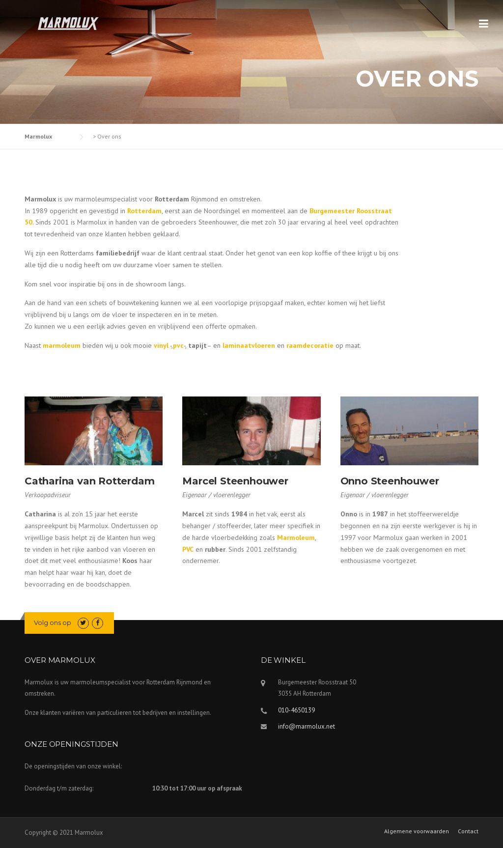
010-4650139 (296, 710)
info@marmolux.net (306, 726)
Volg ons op (52, 622)
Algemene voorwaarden (416, 831)
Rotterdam (144, 210)
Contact (468, 831)
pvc (178, 345)
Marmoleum (296, 537)
